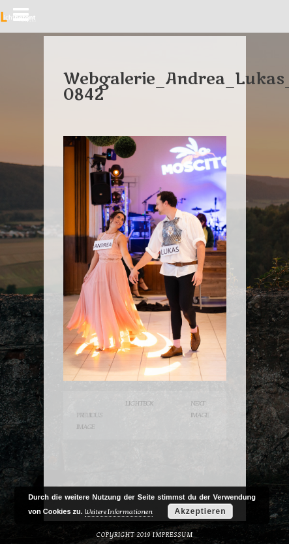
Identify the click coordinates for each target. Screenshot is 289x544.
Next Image (199, 409)
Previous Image (89, 421)
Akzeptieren (200, 511)
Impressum (173, 535)
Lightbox (139, 403)
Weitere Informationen (119, 511)
